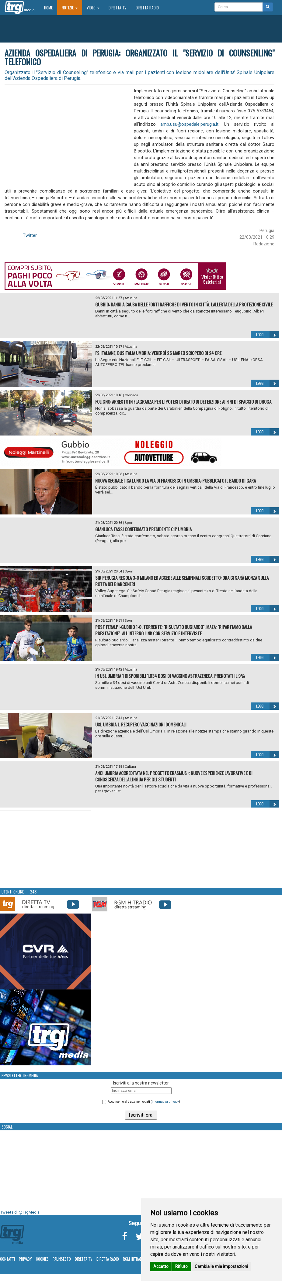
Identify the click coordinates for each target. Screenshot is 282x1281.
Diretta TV (118, 8)
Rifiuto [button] (181, 1266)
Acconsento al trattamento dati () (144, 1101)
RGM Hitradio (134, 1259)
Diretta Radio (147, 8)
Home (50, 7)
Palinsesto (62, 1259)
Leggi (267, 334)
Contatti (7, 1259)
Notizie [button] (70, 8)
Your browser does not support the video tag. (46, 849)
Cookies (42, 1259)
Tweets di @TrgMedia (20, 1212)
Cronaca (131, 395)
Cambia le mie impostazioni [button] (221, 1266)
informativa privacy (165, 1101)
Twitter (30, 235)
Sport (129, 523)
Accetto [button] (161, 1266)
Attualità (131, 298)
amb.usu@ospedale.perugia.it (189, 124)
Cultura (130, 767)
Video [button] (93, 8)
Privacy (25, 1259)
